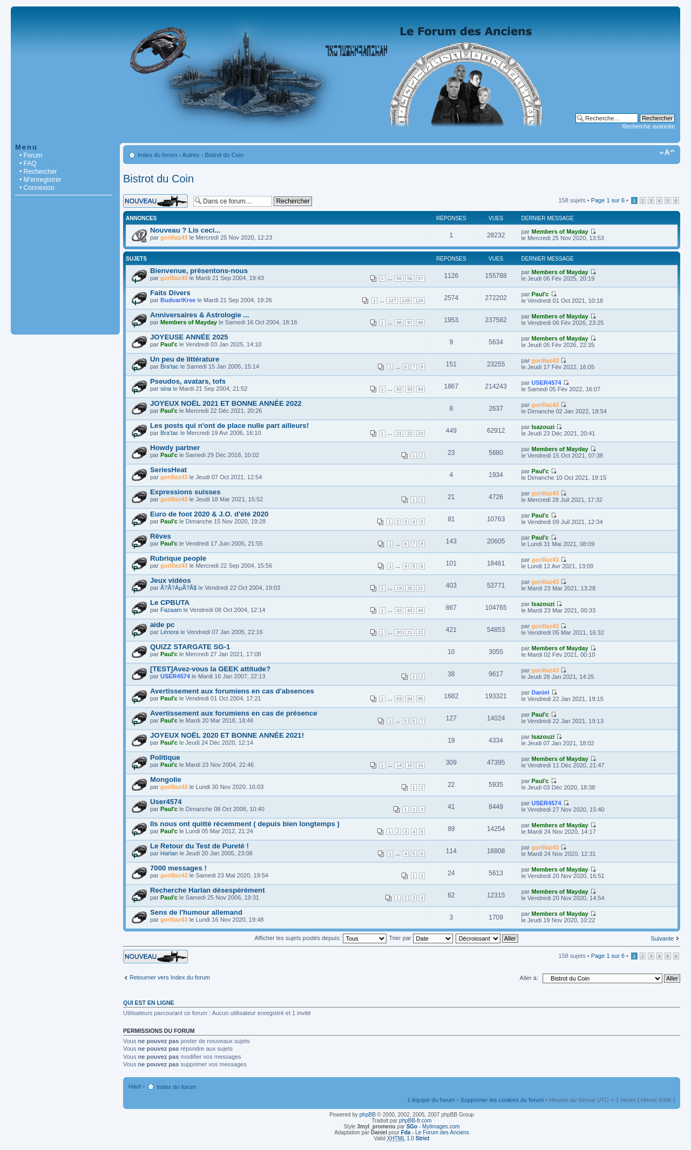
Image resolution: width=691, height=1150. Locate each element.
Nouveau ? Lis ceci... (185, 230)
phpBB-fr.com (415, 1121)
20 (409, 588)
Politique (165, 757)
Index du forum (157, 155)
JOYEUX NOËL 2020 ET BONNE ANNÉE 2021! (227, 735)
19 (399, 588)
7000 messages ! (178, 868)
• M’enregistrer (40, 179)
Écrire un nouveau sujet (155, 201)
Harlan (169, 853)
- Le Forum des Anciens (435, 1132)
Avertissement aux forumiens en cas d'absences (232, 691)
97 (409, 322)
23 (420, 433)
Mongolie (165, 779)
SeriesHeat (168, 470)
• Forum (30, 155)
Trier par (420, 938)
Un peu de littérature (184, 359)
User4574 (166, 802)
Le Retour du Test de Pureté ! (199, 846)
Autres (191, 155)
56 (409, 278)
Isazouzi (542, 427)
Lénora (169, 632)
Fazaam (171, 610)
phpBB (368, 1115)
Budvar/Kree (177, 300)
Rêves (160, 536)
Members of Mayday (559, 231)
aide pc (162, 625)
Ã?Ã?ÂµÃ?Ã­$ (178, 587)
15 (409, 765)
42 (399, 610)
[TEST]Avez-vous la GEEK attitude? (210, 669)
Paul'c (539, 294)
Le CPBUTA (169, 602)
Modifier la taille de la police (667, 153)
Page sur (608, 200)
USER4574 (546, 382)
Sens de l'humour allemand (196, 912)
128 (406, 300)
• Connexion (37, 188)
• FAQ (28, 163)
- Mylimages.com (433, 1126)
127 (392, 300)
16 (420, 765)
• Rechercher (38, 171)
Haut (134, 1086)
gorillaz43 (174, 237)
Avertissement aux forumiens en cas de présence (233, 713)
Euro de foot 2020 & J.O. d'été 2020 (209, 514)
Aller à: (529, 978)
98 (420, 322)
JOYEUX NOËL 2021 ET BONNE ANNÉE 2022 (226, 403)
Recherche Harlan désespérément (207, 890)
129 (419, 300)
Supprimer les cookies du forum (502, 1100)
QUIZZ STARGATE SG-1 (190, 647)
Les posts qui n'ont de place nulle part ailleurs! (229, 425)
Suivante (662, 938)
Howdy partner (175, 448)
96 (399, 322)
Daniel (540, 692)
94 (420, 389)
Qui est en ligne (148, 1002)
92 (399, 389)
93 (409, 389)
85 (420, 699)
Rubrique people (178, 558)
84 (409, 699)
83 (399, 699)
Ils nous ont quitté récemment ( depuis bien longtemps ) (245, 824)
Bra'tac (169, 366)
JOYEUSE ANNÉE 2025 (189, 337)
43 (409, 610)
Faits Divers (170, 293)
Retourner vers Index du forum (170, 977)
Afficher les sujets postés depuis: (320, 938)
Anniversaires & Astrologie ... (199, 315)
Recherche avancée (648, 126)
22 (409, 433)
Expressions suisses (185, 492)
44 (420, 610)
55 (399, 278)
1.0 (408, 1138)
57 (420, 278)
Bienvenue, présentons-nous (199, 271)
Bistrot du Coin (224, 155)
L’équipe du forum (431, 1100)
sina (165, 388)
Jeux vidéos (170, 580)
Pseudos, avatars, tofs (188, 381)
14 (399, 765)
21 (399, 433)
